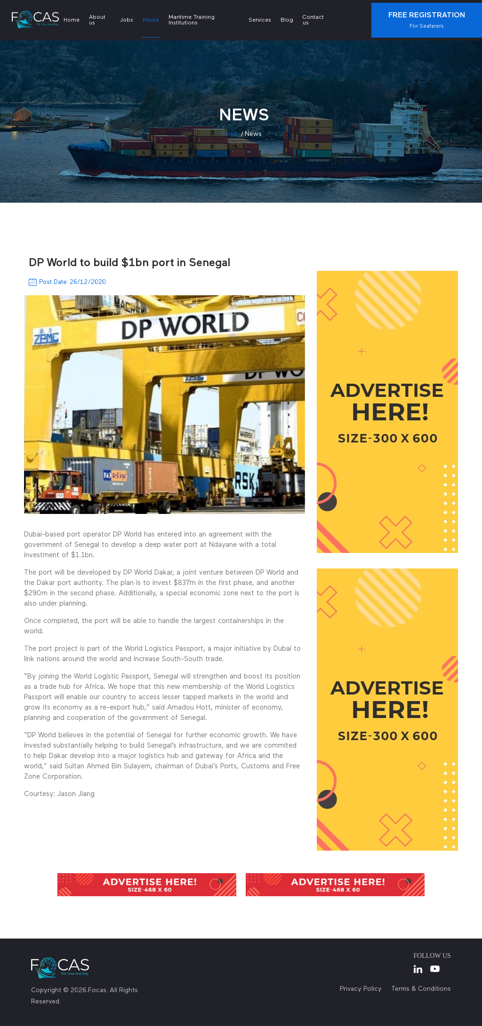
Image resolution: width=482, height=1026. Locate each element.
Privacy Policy (361, 989)
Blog (287, 20)
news (253, 134)
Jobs (126, 20)
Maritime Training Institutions (192, 20)
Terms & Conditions (421, 989)
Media (151, 20)
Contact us (313, 20)
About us (97, 20)
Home (72, 20)
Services (260, 20)
